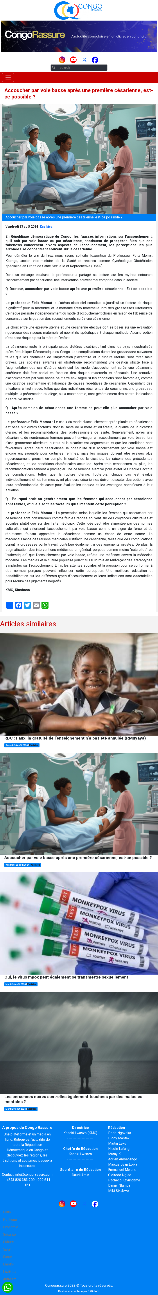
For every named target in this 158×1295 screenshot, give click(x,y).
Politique (10, 1220)
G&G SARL (94, 1291)
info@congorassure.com (33, 1174)
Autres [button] (8, 1279)
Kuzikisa (46, 226)
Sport (7, 1249)
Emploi (8, 1264)
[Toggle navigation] (8, 77)
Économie (10, 1227)
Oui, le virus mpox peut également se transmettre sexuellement (66, 977)
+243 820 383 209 (20, 1180)
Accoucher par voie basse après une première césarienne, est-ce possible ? (78, 857)
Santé (7, 1257)
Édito (7, 1212)
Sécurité (9, 1234)
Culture (8, 1242)
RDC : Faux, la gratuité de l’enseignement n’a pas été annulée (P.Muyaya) (75, 738)
